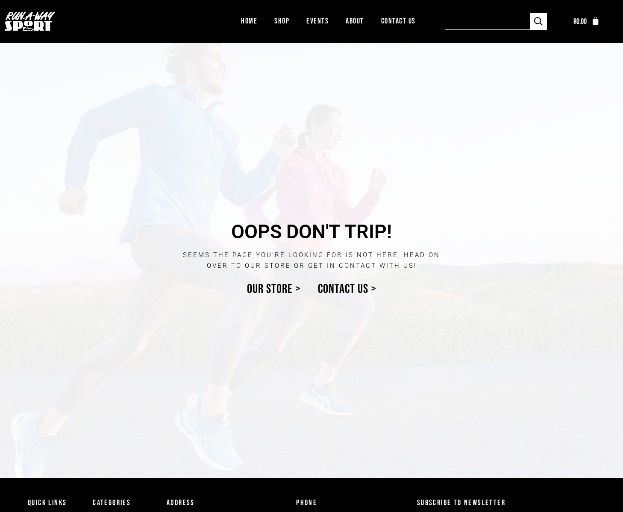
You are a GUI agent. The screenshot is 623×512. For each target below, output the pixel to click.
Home (249, 21)
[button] (586, 21)
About (355, 21)
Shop (281, 21)
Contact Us (398, 21)
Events (317, 21)
